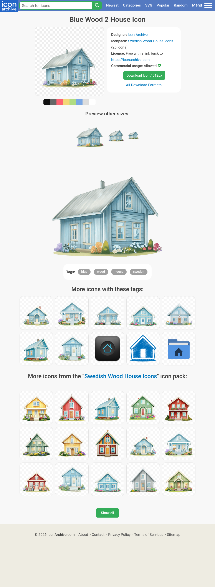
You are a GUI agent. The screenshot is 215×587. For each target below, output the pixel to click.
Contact (98, 534)
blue (84, 272)
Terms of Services (148, 534)
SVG (148, 5)
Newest (112, 5)
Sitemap (173, 534)
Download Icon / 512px (144, 75)
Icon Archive (138, 34)
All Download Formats (144, 85)
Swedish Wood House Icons (150, 41)
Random (180, 5)
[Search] (97, 5)
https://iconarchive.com (130, 59)
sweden (138, 272)
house (118, 272)
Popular (163, 5)
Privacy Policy (119, 534)
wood (101, 272)
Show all (107, 513)
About (83, 534)
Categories (132, 5)
